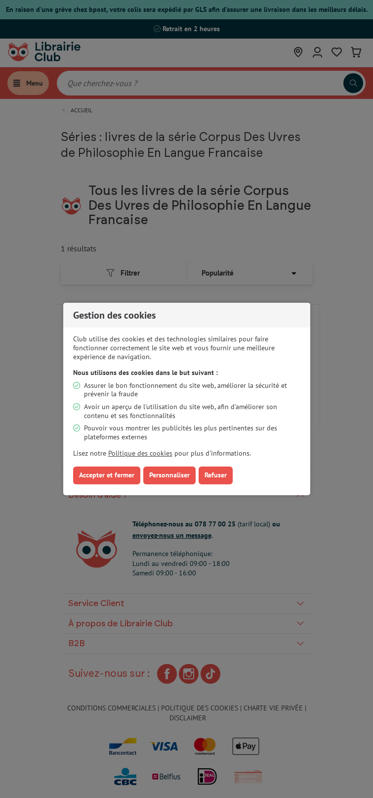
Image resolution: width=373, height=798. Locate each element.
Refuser (216, 474)
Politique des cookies (140, 453)
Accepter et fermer (106, 474)
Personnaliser (169, 474)
